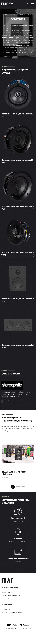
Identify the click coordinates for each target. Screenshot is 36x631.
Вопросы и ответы (8, 609)
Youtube (12, 625)
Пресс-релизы (6, 592)
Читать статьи (18, 487)
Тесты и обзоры (7, 599)
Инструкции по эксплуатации (12, 612)
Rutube (24, 625)
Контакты (5, 616)
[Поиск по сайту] (27, 4)
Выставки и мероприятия (11, 595)
